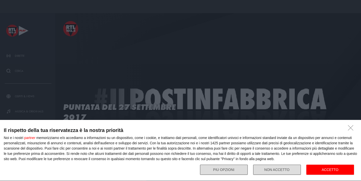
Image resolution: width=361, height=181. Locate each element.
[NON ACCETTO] (352, 129)
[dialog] (180, 150)
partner (29, 138)
